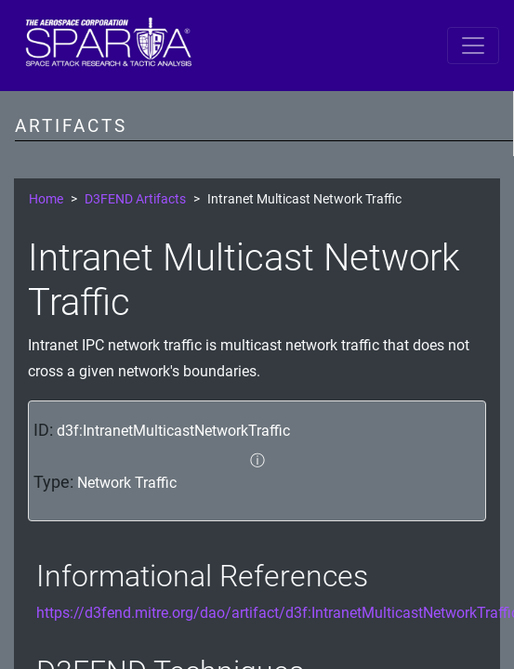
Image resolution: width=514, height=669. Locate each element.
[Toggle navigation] (473, 45)
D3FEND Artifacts (135, 199)
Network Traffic (127, 483)
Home (46, 199)
